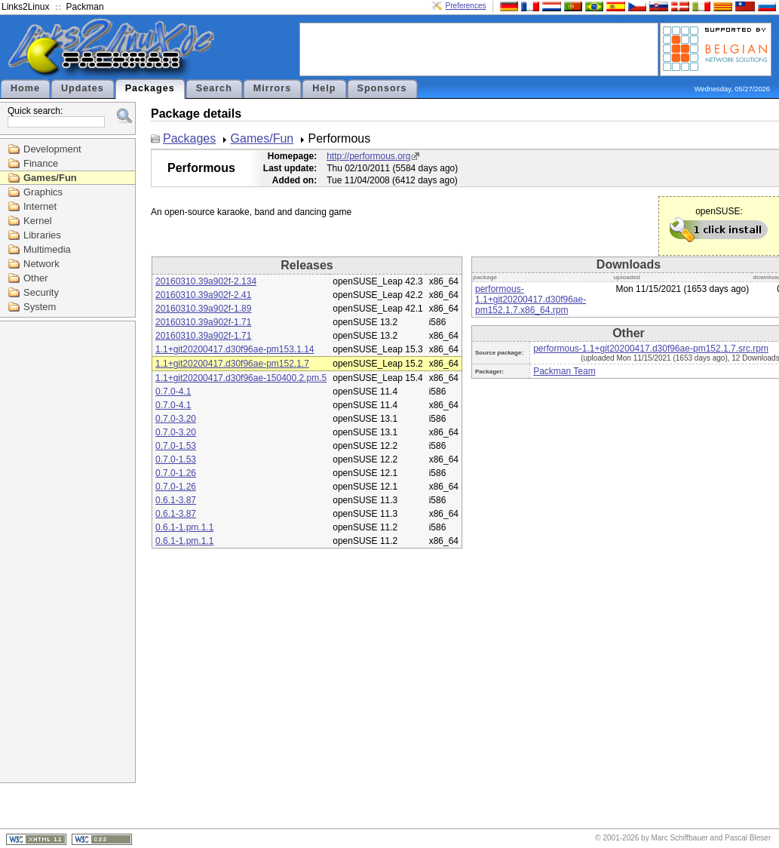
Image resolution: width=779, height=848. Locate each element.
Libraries (42, 235)
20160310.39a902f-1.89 (203, 308)
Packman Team (564, 371)
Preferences (466, 6)
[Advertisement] (478, 48)
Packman (85, 7)
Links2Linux (25, 7)
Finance (40, 163)
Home (25, 88)
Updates (82, 88)
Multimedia (47, 249)
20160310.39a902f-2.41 (203, 295)
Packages (150, 88)
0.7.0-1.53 (175, 446)
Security (41, 292)
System (39, 306)
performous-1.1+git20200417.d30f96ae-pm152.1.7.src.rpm (650, 348)
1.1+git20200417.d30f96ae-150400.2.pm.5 (241, 378)
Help (324, 88)
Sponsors (382, 88)
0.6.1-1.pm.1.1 (184, 527)
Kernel (37, 220)
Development (52, 149)
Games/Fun (50, 177)
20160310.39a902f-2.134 (205, 281)
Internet (40, 206)
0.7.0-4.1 (173, 391)
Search (214, 88)
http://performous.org (368, 156)
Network (41, 263)
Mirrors (272, 88)
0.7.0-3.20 (175, 418)
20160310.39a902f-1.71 (203, 322)
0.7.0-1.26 (175, 473)
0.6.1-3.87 (175, 500)
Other (35, 278)
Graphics (43, 192)
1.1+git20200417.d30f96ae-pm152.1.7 (232, 363)
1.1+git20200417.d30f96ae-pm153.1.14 (234, 349)
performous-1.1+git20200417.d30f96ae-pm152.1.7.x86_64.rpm (530, 299)
